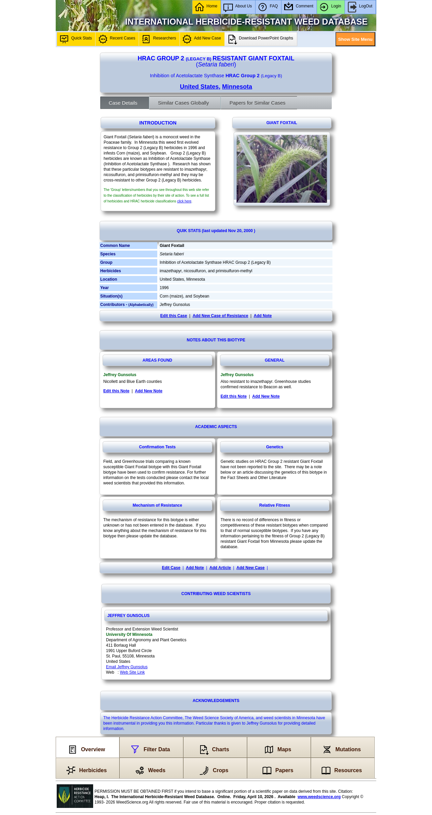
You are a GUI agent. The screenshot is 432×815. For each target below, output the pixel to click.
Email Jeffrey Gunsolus (126, 667)
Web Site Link (132, 672)
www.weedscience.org (319, 796)
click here (184, 201)
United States (199, 86)
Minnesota (237, 86)
